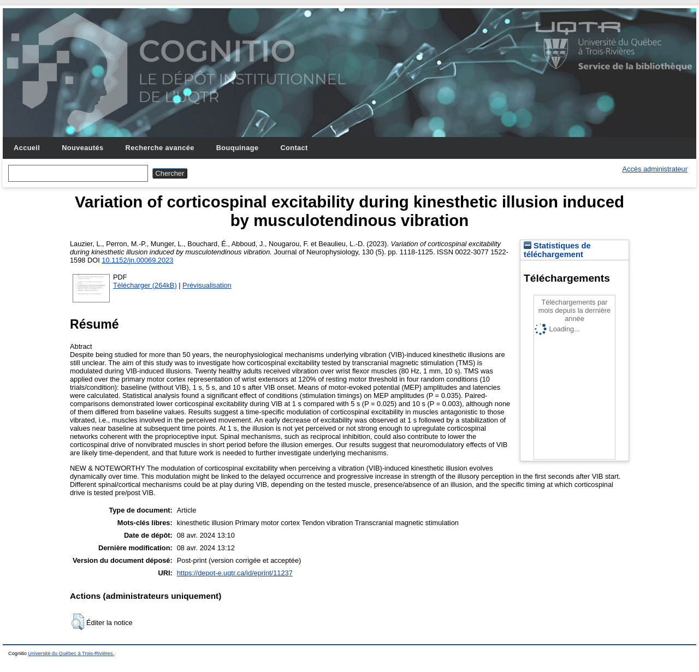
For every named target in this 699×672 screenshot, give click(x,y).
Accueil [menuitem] (27, 148)
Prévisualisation (207, 285)
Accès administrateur (655, 169)
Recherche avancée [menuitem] (160, 148)
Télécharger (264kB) (145, 285)
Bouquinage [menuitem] (237, 148)
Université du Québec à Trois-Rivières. (71, 653)
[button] (78, 622)
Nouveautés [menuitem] (82, 148)
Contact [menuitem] (293, 148)
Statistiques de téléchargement (557, 250)
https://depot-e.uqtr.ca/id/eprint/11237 (235, 573)
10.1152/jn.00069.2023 (137, 260)
